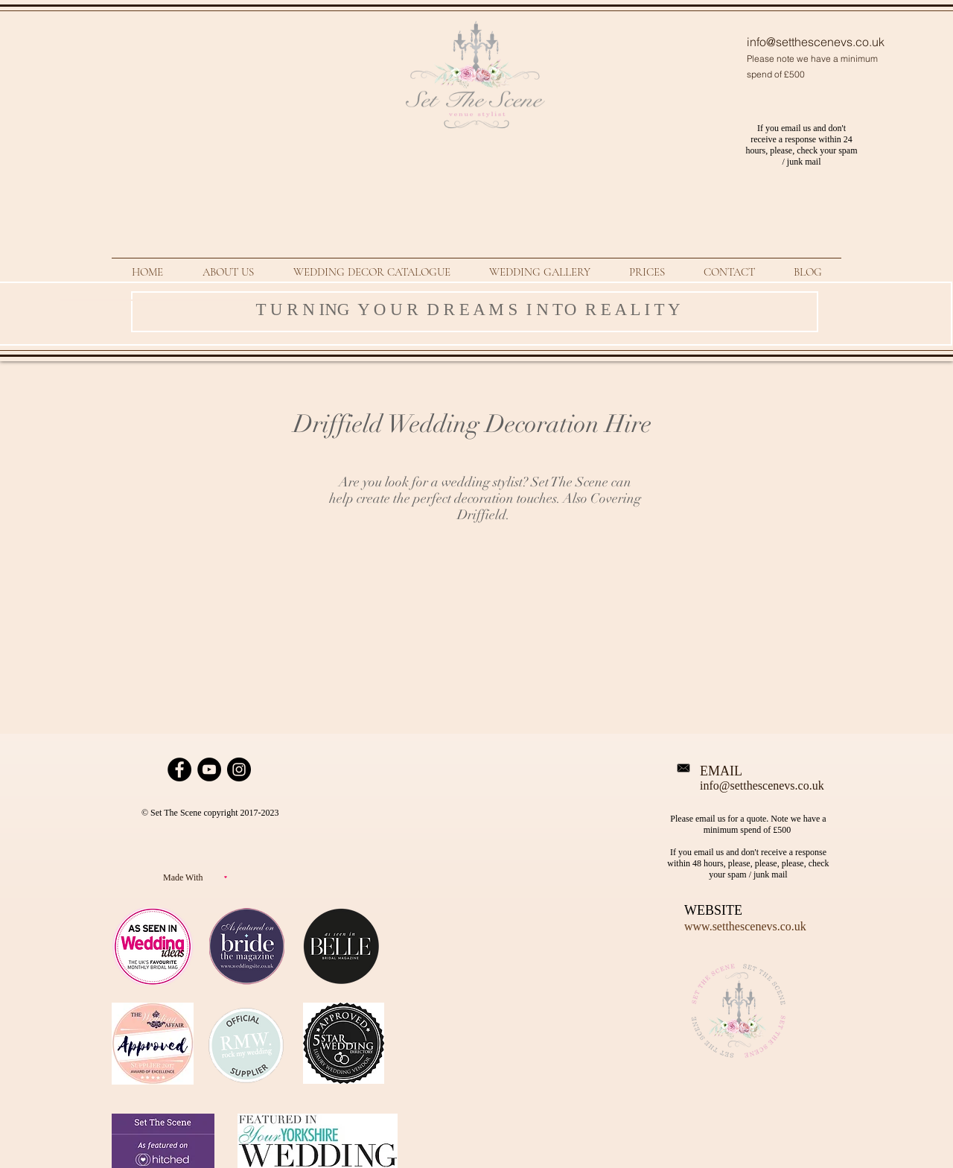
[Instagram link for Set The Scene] (239, 769)
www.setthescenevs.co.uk (745, 926)
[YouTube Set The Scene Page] (209, 769)
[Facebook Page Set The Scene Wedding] (179, 769)
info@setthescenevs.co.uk (816, 41)
